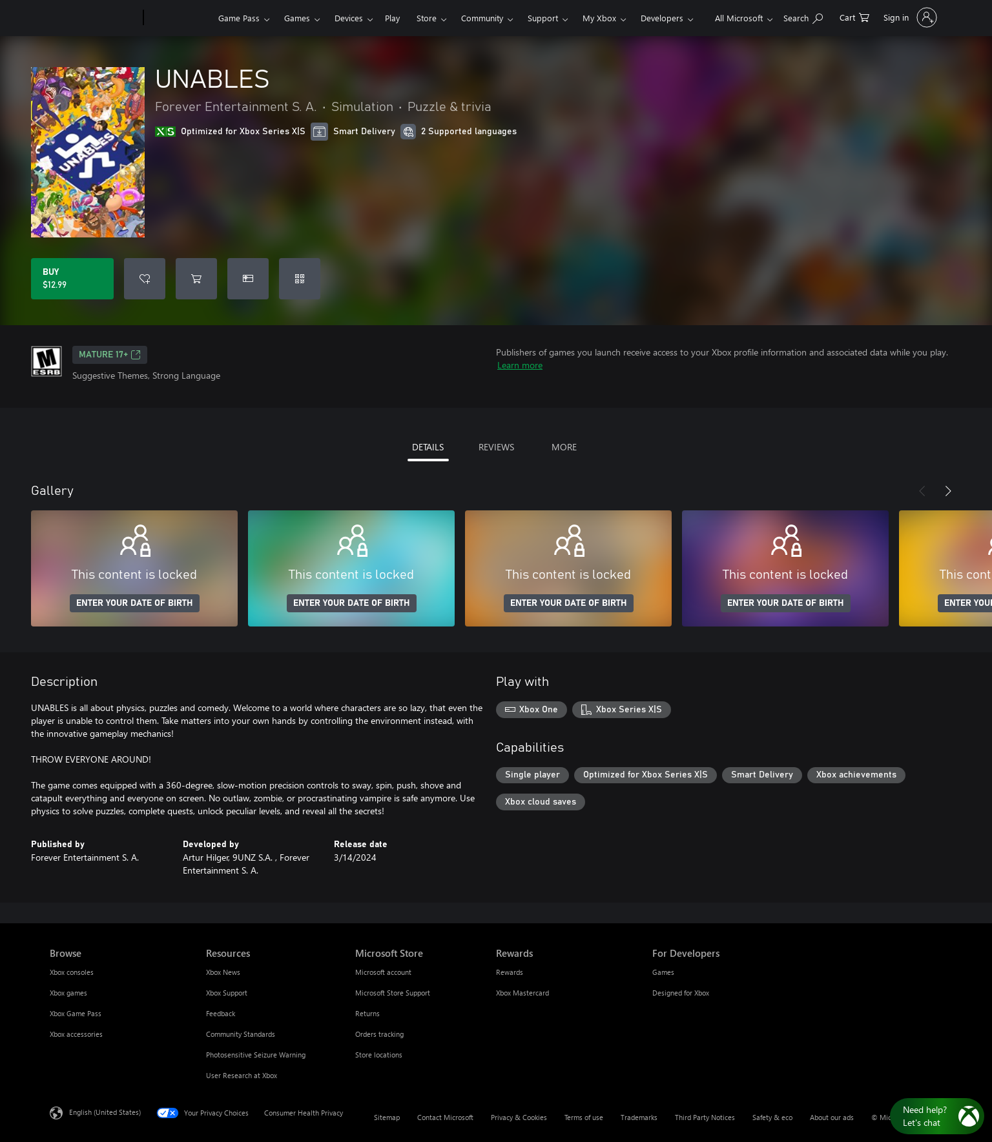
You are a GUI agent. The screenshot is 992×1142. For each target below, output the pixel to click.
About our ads (832, 1117)
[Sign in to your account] (909, 17)
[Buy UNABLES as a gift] (248, 278)
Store (427, 17)
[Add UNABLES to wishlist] (144, 278)
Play (392, 17)
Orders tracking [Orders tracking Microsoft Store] (379, 1034)
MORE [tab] (564, 447)
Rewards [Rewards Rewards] (509, 972)
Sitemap (387, 1117)
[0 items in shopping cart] (854, 16)
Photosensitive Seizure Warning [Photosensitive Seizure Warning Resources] (255, 1054)
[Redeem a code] (299, 278)
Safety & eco (772, 1117)
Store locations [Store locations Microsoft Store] (378, 1054)
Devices (349, 17)
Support (543, 17)
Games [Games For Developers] (663, 972)
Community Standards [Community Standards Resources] (240, 1034)
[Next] (948, 491)
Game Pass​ (239, 17)
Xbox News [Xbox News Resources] (223, 972)
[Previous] (922, 491)
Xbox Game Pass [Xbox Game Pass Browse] (75, 1013)
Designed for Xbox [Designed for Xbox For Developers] (680, 992)
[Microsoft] (94, 18)
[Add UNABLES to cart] (196, 278)
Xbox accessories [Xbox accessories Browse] (76, 1034)
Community (482, 17)
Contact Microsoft (445, 1117)
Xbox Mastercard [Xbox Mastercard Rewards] (522, 992)
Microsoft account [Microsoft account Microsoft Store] (383, 972)
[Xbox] (179, 18)
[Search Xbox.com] (803, 16)
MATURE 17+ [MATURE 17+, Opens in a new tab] (110, 355)
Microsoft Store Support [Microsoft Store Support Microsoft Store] (392, 992)
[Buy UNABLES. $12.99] (72, 278)
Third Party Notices (705, 1117)
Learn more (519, 365)
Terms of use (583, 1117)
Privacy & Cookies (519, 1117)
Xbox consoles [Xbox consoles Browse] (72, 972)
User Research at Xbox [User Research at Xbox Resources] (241, 1075)
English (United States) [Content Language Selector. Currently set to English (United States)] (105, 1112)
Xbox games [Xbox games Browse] (68, 992)
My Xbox (599, 17)
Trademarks (639, 1117)
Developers (662, 17)
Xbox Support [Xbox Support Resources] (226, 992)
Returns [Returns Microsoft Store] (367, 1013)
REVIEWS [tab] (496, 447)
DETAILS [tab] (428, 447)
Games (297, 17)
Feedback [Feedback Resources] (220, 1013)
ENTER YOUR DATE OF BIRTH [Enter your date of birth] (134, 603)
